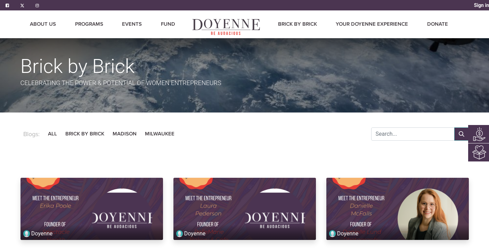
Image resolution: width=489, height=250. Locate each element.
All (52, 134)
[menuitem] (168, 24)
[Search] (461, 134)
